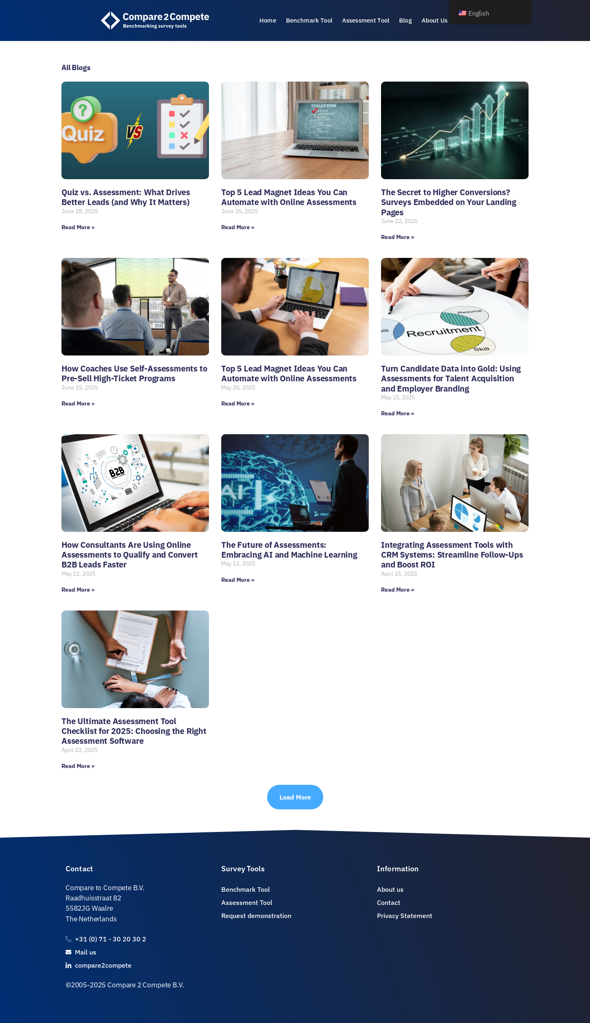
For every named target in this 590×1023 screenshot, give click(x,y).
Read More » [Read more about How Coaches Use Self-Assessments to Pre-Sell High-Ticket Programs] (78, 403)
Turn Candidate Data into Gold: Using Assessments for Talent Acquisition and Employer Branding (451, 378)
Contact (79, 868)
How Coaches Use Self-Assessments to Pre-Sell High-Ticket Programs (134, 373)
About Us (434, 20)
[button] (295, 797)
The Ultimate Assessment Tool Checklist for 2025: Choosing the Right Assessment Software (133, 731)
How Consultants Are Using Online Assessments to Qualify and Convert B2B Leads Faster (129, 554)
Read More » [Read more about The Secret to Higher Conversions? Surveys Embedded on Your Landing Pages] (397, 237)
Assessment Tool (365, 20)
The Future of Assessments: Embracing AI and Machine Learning (289, 549)
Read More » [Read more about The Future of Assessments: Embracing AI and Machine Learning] (237, 579)
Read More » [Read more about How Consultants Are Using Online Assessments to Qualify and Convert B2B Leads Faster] (78, 589)
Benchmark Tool (309, 20)
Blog (405, 20)
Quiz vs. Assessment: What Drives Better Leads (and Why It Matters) (125, 197)
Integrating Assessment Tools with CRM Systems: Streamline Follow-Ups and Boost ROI (452, 554)
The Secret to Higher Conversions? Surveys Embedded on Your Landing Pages (448, 202)
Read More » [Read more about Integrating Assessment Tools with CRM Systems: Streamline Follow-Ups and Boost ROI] (397, 589)
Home (267, 20)
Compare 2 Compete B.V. (145, 984)
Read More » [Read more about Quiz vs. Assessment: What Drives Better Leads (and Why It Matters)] (78, 227)
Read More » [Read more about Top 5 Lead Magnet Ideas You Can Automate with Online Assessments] (237, 227)
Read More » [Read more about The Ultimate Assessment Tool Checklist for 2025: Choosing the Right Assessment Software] (78, 766)
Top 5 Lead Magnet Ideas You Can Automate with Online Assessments (288, 197)
